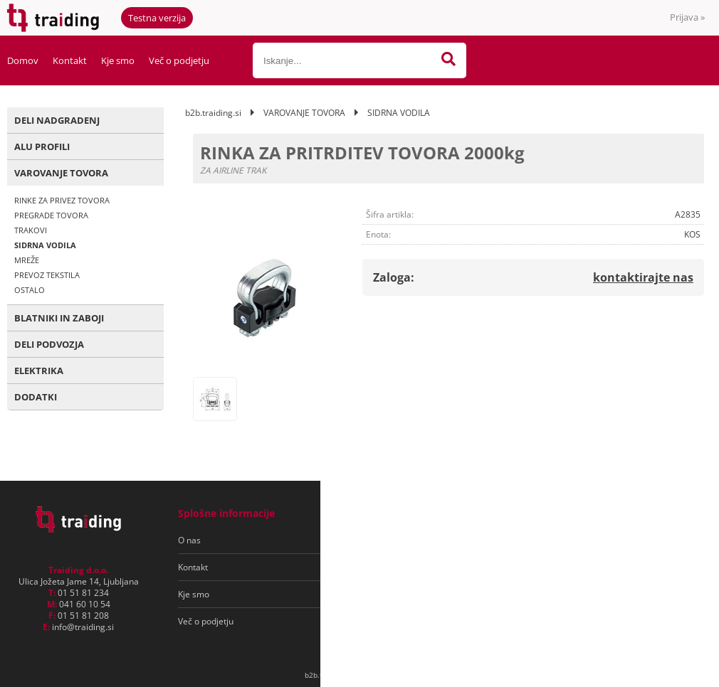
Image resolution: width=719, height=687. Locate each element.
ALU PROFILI (42, 146)
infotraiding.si (83, 627)
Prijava (687, 17)
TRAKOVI (30, 230)
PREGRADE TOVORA (51, 215)
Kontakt (70, 60)
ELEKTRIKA (38, 370)
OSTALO (29, 289)
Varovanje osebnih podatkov (405, 567)
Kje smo (118, 60)
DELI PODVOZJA (49, 344)
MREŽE (26, 260)
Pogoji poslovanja (383, 540)
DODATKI (35, 396)
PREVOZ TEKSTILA (47, 275)
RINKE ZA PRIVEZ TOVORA (62, 200)
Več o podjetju (179, 60)
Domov (22, 60)
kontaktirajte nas (643, 277)
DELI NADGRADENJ (57, 120)
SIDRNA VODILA (45, 245)
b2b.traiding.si (213, 113)
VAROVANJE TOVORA (61, 172)
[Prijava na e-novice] (648, 540)
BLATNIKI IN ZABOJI (59, 317)
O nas (189, 540)
